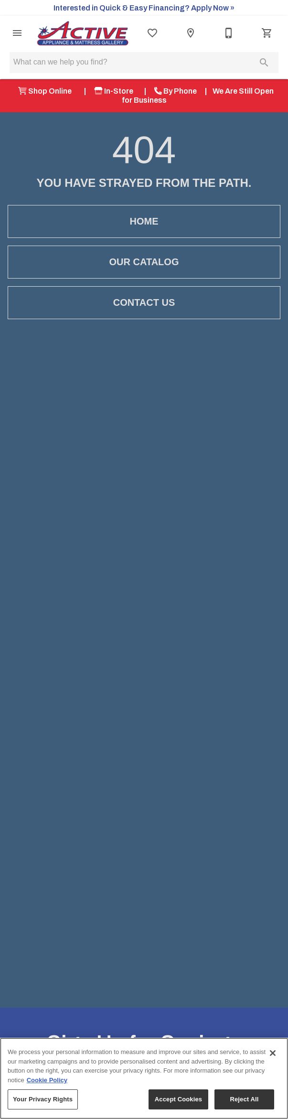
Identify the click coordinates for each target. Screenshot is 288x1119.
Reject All (244, 1099)
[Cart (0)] (267, 33)
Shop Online (47, 91)
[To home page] (82, 33)
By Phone (175, 91)
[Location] (190, 33)
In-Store (115, 91)
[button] (17, 33)
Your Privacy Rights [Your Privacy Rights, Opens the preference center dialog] (43, 1099)
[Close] (272, 1053)
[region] (144, 1078)
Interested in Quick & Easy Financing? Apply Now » (144, 8)
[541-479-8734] (228, 33)
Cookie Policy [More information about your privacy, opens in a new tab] (47, 1080)
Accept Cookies (178, 1099)
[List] (152, 33)
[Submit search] (264, 62)
